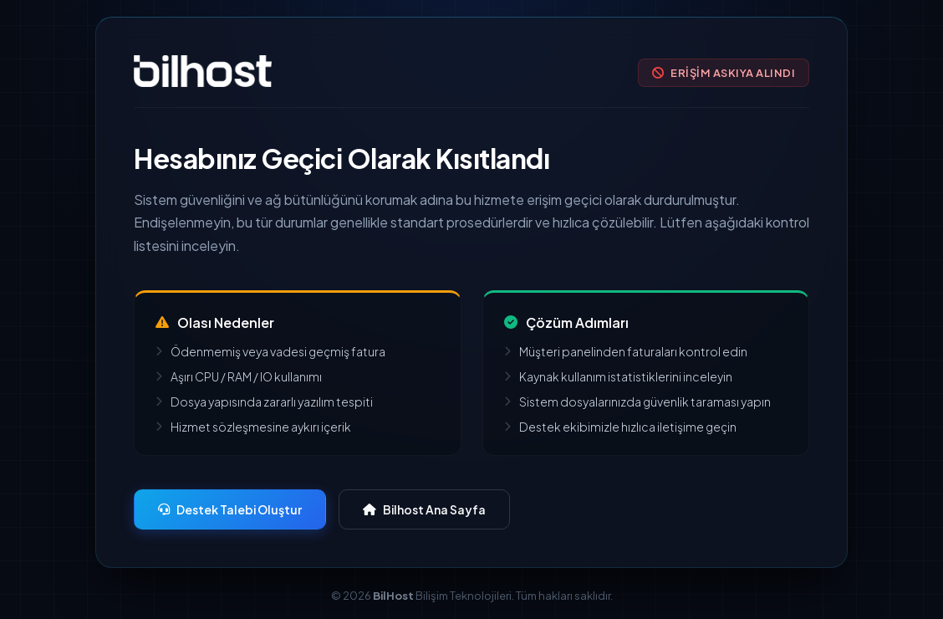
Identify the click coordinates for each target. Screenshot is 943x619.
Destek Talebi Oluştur (230, 509)
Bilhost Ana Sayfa (424, 509)
